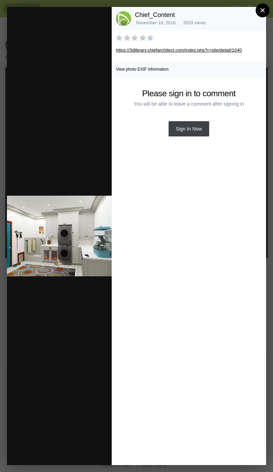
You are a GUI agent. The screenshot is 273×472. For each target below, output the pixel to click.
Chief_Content (155, 14)
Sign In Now (189, 129)
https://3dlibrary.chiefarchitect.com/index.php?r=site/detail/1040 (179, 50)
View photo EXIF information (142, 69)
